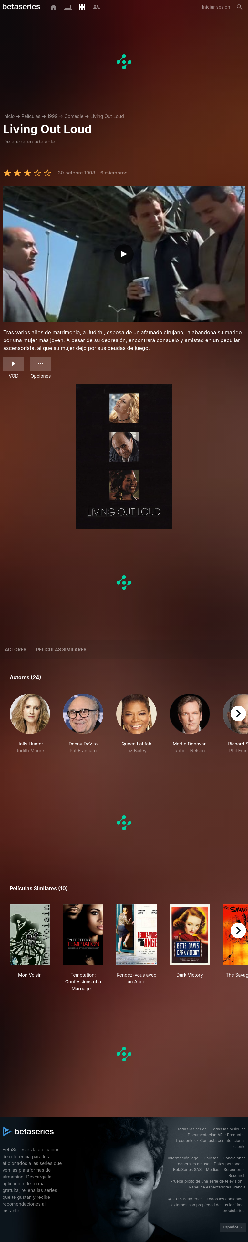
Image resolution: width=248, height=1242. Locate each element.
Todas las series (191, 1129)
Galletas (211, 1158)
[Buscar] (239, 7)
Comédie (73, 116)
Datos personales (230, 1163)
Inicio (9, 116)
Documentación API (206, 1134)
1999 (52, 116)
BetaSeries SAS (187, 1169)
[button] (30, 727)
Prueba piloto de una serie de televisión (206, 1181)
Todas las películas (228, 1129)
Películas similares (61, 649)
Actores (15, 649)
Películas (30, 116)
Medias (212, 1169)
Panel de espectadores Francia (217, 1187)
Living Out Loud (107, 116)
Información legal (183, 1158)
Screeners (232, 1169)
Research (237, 1175)
